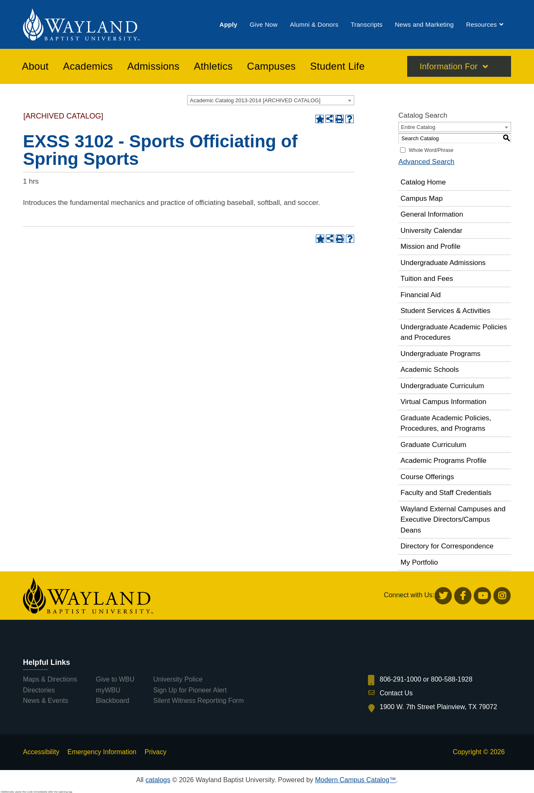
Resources (481, 24)
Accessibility (41, 751)
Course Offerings (427, 477)
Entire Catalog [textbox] (418, 127)
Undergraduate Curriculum (442, 386)
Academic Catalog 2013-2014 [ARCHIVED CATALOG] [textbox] (255, 100)
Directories (39, 690)
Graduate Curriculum (433, 445)
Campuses (271, 66)
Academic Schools (429, 370)
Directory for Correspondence (447, 546)
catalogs (158, 779)
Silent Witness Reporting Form (198, 700)
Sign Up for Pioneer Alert (190, 690)
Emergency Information (102, 751)
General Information (431, 214)
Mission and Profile (430, 246)
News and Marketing (424, 24)
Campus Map (421, 198)
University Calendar (431, 231)
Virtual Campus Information (443, 402)
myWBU (108, 690)
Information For (449, 66)
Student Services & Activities (445, 311)
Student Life (337, 66)
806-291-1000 (400, 679)
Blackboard (112, 700)
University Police (177, 679)
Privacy (155, 751)
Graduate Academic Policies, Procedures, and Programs (445, 423)
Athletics (213, 66)
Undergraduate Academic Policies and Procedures (453, 332)
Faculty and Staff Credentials (445, 493)
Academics (88, 66)
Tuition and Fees (426, 279)
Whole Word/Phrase (431, 150)
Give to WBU (115, 679)
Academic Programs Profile (443, 461)
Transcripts (367, 24)
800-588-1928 (452, 679)
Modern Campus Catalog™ (355, 779)
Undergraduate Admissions (443, 263)
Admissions (153, 66)
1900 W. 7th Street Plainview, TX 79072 (438, 706)
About (35, 66)
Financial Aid (420, 295)
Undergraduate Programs (440, 354)
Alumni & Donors (314, 24)
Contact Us (396, 693)
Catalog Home (423, 182)
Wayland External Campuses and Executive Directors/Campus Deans (453, 519)
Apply (228, 24)
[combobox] (270, 100)
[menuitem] (228, 24)
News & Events (45, 700)
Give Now (263, 24)
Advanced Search (426, 162)
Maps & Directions (50, 679)
